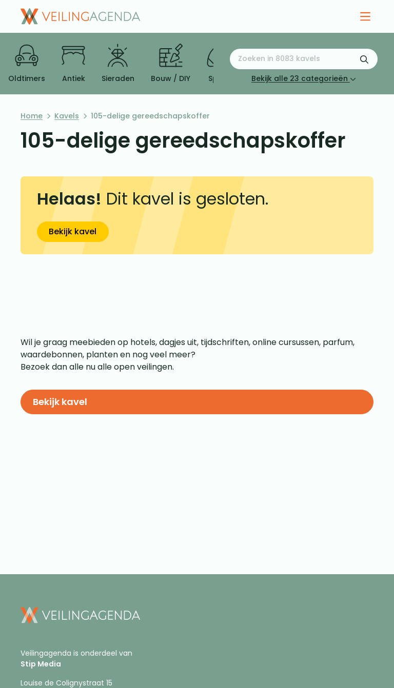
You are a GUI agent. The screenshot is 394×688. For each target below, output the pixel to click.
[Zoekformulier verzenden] (364, 59)
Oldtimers (26, 64)
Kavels (66, 116)
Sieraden (118, 64)
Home (32, 116)
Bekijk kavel (72, 231)
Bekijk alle (303, 78)
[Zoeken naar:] (304, 59)
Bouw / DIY (170, 64)
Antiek (73, 64)
